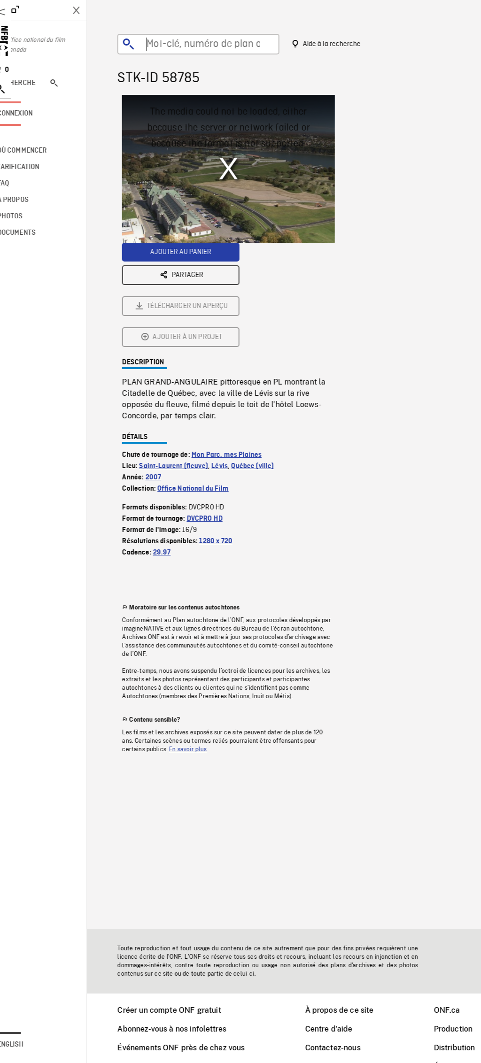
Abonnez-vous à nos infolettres (183, 1028)
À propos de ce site (351, 1010)
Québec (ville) (264, 362)
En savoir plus (199, 645)
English (34, 1044)
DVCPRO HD (216, 414)
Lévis (231, 362)
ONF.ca (459, 1010)
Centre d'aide (341, 1028)
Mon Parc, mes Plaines (238, 350)
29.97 (174, 448)
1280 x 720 (227, 437)
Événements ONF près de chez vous (192, 1047)
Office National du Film (204, 384)
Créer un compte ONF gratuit (181, 1010)
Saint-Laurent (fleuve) (185, 362)
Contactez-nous (344, 1047)
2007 (165, 373)
